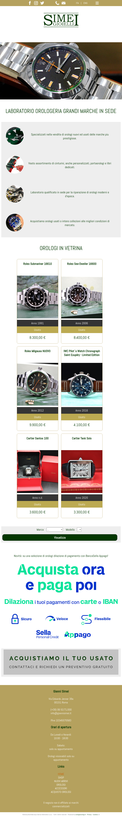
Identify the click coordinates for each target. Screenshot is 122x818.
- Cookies (95, 814)
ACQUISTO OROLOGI (61, 792)
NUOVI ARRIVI (61, 781)
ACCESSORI (61, 788)
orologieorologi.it (80, 814)
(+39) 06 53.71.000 (61, 709)
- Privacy (89, 814)
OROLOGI (60, 785)
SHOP (61, 777)
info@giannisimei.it (61, 713)
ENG (85, 3)
